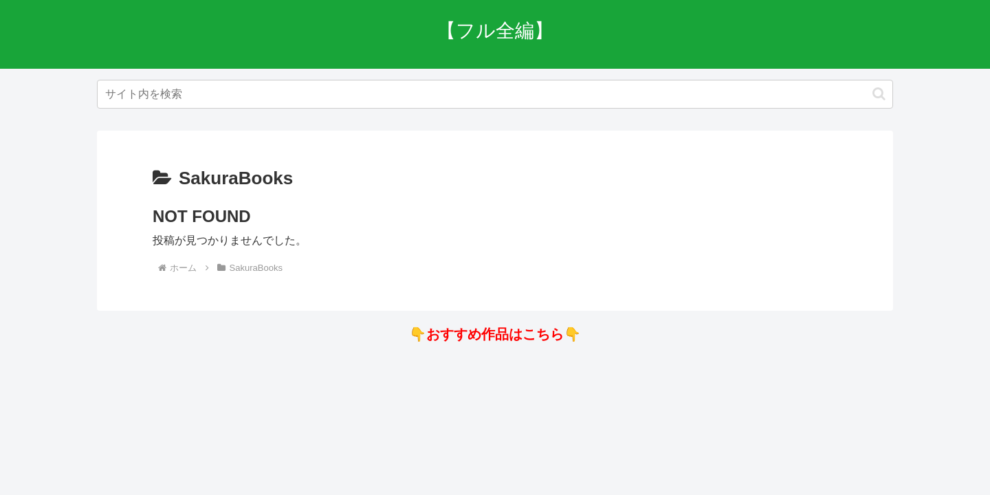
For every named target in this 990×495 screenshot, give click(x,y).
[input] (495, 94)
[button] (879, 94)
